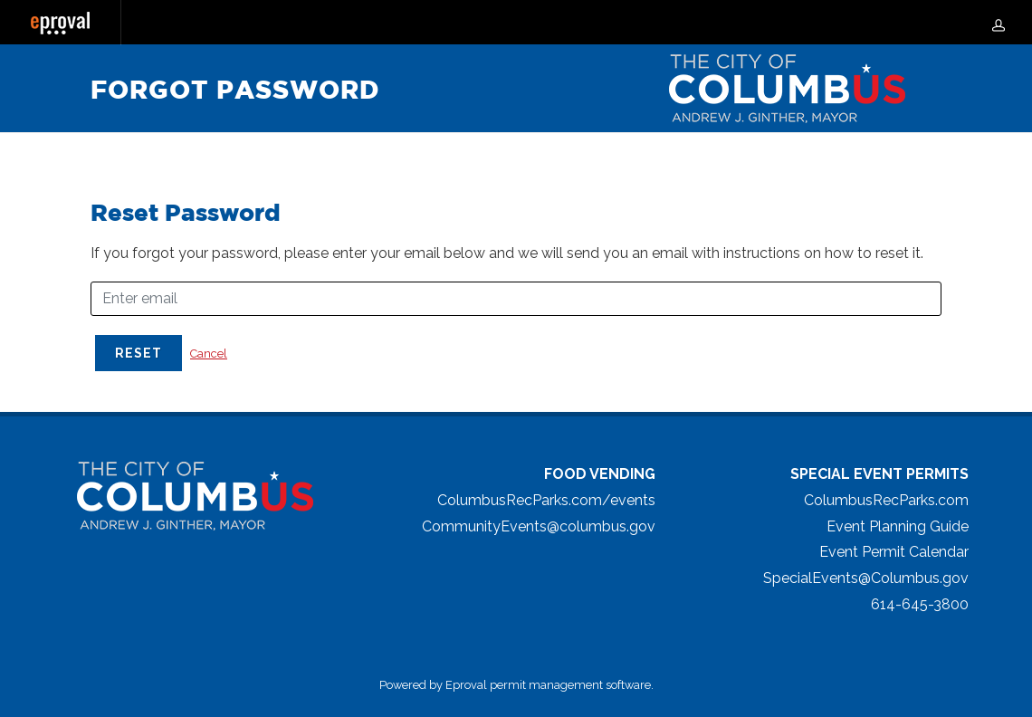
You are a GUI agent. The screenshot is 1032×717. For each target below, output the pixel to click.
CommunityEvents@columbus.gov (538, 526)
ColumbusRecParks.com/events (546, 500)
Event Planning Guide (898, 526)
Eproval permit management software (548, 685)
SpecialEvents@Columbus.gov (866, 578)
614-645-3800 (920, 604)
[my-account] (998, 22)
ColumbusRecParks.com (886, 500)
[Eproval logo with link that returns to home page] (60, 23)
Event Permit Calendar (894, 551)
